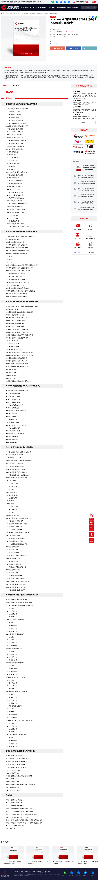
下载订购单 (53, 43)
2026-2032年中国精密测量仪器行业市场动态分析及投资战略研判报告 (39, 13)
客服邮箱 (52, 36)
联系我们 (47, 872)
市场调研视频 (61, 7)
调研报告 (28, 7)
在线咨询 (73, 48)
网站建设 (27, 875)
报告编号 (52, 29)
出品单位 (52, 31)
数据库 (69, 7)
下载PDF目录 (89, 48)
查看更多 (84, 122)
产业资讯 (36, 7)
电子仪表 (16, 13)
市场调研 (43, 7)
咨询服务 (52, 7)
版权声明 (7, 67)
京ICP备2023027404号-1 (50, 874)
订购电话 (52, 34)
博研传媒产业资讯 (38, 872)
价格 (51, 41)
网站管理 (17, 875)
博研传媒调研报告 (26, 872)
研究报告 (9, 13)
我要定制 (90, 252)
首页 (22, 7)
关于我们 (76, 7)
